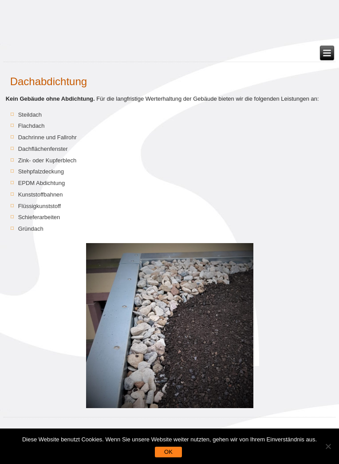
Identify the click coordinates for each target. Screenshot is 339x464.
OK (168, 451)
